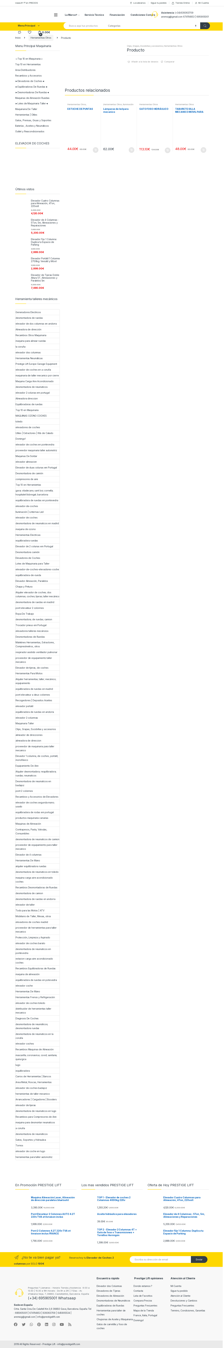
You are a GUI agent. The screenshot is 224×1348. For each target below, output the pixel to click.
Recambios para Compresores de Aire (36, 1116)
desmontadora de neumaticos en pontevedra (33, 951)
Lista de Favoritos (143, 1295)
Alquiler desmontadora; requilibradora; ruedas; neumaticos (36, 773)
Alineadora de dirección (28, 329)
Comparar (169, 61)
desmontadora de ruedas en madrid (35, 602)
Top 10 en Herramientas (28, 64)
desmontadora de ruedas (29, 317)
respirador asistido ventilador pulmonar (36, 652)
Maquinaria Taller (25, 723)
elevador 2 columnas (27, 717)
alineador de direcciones (29, 735)
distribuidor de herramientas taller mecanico (33, 1010)
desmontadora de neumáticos (31, 1134)
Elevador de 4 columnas (29, 854)
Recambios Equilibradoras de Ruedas (36, 968)
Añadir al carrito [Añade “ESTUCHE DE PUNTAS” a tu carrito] (95, 150)
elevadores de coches (28, 427)
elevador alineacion (26, 461)
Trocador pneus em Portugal (31, 625)
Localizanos (137, 2)
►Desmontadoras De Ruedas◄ (32, 92)
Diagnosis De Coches (27, 1018)
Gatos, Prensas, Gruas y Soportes (33, 120)
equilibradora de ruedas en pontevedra (37, 500)
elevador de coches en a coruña (33, 369)
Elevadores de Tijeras (108, 1290)
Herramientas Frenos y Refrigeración (35, 997)
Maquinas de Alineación (28, 823)
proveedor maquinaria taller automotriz (36, 450)
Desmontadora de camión (29, 473)
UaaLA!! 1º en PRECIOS (26, 2)
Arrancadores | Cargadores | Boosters (36, 1099)
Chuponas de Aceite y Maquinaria (115, 1319)
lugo (18, 1065)
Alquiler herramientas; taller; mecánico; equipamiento (36, 681)
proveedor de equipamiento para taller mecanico (36, 846)
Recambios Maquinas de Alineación (35, 1049)
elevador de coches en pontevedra (35, 444)
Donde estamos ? (143, 1286)
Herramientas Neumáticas (29, 358)
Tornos (19, 1145)
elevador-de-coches (27, 506)
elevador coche (24, 985)
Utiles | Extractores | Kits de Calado (34, 433)
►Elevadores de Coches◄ (30, 81)
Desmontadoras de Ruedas (30, 636)
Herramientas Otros (41, 37)
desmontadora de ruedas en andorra (35, 899)
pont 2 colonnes (24, 790)
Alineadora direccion (27, 398)
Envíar (199, 1259)
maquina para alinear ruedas (31, 340)
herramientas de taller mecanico (33, 1093)
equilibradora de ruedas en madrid (34, 688)
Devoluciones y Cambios (184, 1300)
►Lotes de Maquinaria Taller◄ (31, 103)
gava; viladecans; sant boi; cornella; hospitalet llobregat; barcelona (34, 492)
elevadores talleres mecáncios (32, 631)
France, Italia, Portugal (145, 1315)
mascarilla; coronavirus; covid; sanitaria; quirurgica (36, 1057)
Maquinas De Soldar (26, 456)
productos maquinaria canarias (32, 817)
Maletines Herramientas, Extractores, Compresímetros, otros (35, 644)
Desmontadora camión (28, 552)
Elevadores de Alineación (110, 1295)
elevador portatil (24, 706)
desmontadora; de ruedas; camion (34, 619)
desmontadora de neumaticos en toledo (37, 871)
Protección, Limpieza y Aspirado (33, 937)
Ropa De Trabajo (25, 613)
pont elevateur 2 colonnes (30, 608)
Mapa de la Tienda (144, 1310)
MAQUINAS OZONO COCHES (31, 415)
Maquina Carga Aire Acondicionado (35, 381)
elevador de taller (25, 904)
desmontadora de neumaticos (31, 386)
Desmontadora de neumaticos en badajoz (33, 783)
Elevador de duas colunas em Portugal (36, 467)
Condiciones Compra (143, 14)
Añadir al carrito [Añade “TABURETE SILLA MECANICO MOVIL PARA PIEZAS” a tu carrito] (203, 150)
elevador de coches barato (30, 943)
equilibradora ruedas (27, 540)
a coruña (20, 1128)
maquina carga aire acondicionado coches (34, 879)
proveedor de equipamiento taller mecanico (34, 660)
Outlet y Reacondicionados (29, 131)
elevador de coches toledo (30, 1003)
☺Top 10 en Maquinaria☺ (29, 58)
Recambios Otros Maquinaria (31, 335)
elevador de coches (26, 517)
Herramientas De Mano (28, 860)
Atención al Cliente (180, 1295)
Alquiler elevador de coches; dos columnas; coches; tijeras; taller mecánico (37, 594)
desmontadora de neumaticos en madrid (37, 523)
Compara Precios (143, 1300)
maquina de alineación (28, 974)
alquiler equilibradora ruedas (31, 866)
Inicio (18, 37)
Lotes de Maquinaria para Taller (32, 563)
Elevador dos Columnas (109, 1286)
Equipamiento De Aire (27, 765)
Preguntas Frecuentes (145, 1305)
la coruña (20, 346)
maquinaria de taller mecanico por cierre (37, 375)
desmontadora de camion (29, 893)
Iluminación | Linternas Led (30, 511)
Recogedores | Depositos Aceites (34, 700)
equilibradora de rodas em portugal (35, 812)
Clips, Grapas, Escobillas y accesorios (145, 46)
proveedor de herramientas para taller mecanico (36, 929)
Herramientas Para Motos (29, 673)
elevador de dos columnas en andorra (36, 323)
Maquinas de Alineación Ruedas (32, 98)
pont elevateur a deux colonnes (33, 694)
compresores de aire (27, 479)
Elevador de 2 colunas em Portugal (34, 546)
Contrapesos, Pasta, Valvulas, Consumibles (31, 831)
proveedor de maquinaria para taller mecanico (35, 748)
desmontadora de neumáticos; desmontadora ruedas (32, 1026)
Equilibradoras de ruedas (29, 404)
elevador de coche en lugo (30, 1151)
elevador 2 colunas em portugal (33, 392)
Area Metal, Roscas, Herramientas (34, 1082)
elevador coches (25, 1043)
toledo (19, 421)
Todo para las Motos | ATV (30, 910)
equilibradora (23, 1070)
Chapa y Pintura (24, 586)
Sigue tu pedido (159, 2)
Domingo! (21, 438)
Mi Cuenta (202, 2)
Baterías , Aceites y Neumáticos (32, 125)
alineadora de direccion (28, 740)
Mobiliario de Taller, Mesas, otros (33, 916)
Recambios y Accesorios (28, 75)
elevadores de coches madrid (32, 922)
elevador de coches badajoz (31, 1088)
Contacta (138, 1290)
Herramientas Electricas (28, 535)
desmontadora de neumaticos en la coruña (34, 1036)
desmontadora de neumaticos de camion (37, 839)
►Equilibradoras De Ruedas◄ (31, 86)
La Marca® (71, 14)
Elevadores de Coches (28, 558)
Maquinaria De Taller (26, 109)
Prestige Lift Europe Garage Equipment (36, 363)
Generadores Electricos (28, 312)
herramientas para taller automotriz (34, 1157)
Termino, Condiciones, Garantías (188, 1310)
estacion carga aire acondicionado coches (34, 960)
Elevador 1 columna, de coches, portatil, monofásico (37, 758)
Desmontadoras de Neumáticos (113, 1300)
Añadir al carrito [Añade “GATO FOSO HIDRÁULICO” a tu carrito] (167, 150)
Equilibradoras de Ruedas (110, 1305)
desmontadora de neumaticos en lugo (36, 1111)
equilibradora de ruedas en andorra (35, 712)
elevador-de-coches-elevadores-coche (37, 569)
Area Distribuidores (25, 70)
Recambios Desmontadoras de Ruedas (36, 887)
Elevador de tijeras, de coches (32, 667)
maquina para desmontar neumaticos (35, 1122)
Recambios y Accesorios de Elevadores (37, 796)
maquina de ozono (26, 529)
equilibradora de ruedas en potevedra (36, 980)
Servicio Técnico (94, 14)
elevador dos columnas (28, 352)
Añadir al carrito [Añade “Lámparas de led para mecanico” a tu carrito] (131, 150)
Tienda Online (181, 2)
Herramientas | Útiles (26, 114)
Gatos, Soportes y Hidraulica (31, 1139)
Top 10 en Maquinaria (27, 410)
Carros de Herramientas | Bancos (33, 1076)
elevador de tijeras (26, 1105)
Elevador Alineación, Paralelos (32, 581)
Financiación (117, 14)
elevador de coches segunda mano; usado (35, 804)
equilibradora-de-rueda (28, 575)
